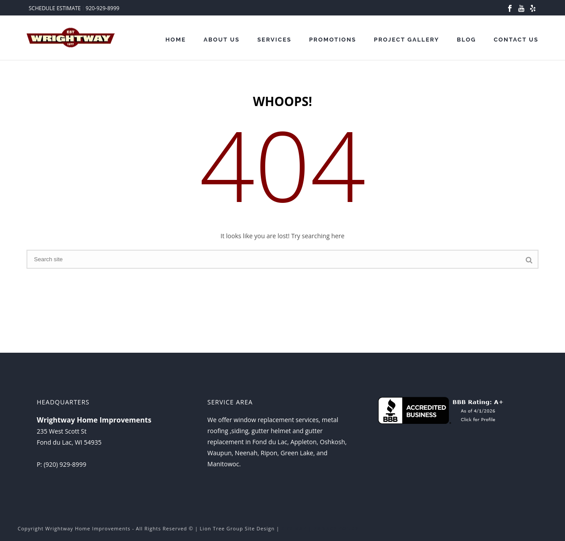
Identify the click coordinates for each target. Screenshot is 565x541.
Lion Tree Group (221, 528)
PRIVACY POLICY (336, 528)
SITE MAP (294, 528)
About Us (221, 39)
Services (274, 39)
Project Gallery (406, 39)
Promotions (332, 39)
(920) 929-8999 (65, 464)
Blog (466, 39)
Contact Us (516, 39)
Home (176, 39)
